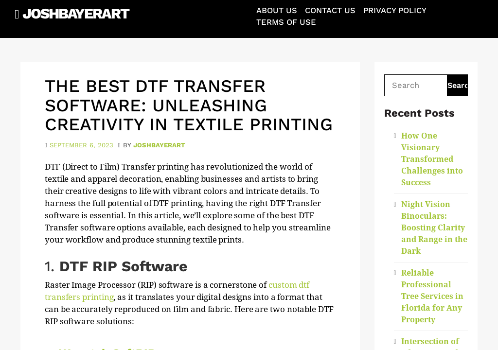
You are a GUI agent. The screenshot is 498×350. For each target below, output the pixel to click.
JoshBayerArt (75, 13)
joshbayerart (159, 145)
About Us (276, 10)
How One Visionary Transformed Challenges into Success (432, 159)
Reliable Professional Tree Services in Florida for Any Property (432, 296)
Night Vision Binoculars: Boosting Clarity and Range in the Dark (434, 228)
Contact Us (330, 10)
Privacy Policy (395, 10)
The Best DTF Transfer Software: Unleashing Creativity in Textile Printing (189, 105)
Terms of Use (286, 22)
